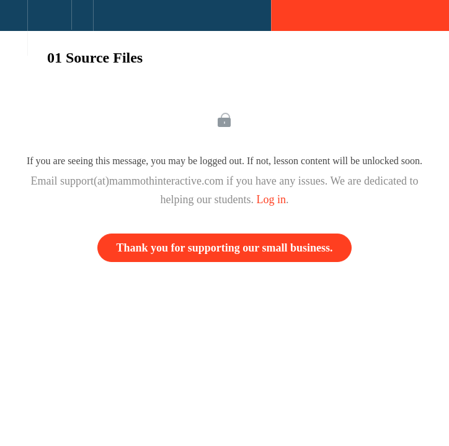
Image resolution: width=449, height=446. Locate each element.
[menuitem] (49, 28)
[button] (13, 21)
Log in (272, 199)
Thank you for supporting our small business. (225, 248)
